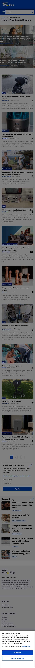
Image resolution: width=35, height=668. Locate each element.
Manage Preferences (17, 660)
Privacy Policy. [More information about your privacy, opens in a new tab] (25, 648)
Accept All (17, 654)
